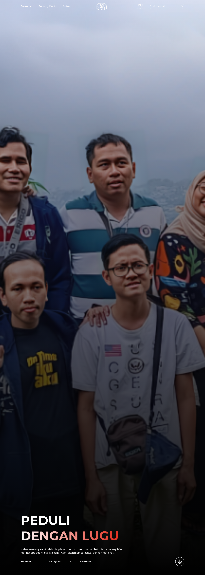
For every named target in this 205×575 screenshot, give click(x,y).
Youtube (26, 561)
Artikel (66, 6)
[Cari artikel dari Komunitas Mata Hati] (166, 6)
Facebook (85, 561)
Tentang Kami (47, 6)
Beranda (26, 6)
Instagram (55, 561)
